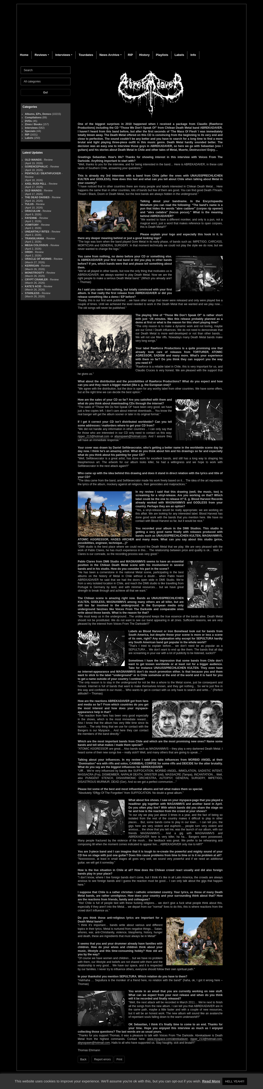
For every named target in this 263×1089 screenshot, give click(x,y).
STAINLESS (32, 293)
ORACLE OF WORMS (38, 258)
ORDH (29, 252)
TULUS (29, 204)
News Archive (109, 55)
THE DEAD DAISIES (37, 197)
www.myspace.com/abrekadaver (167, 1039)
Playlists (162, 55)
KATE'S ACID (33, 286)
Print (119, 1059)
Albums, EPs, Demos (38, 113)
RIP (130, 55)
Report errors (102, 1059)
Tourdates (86, 55)
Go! (45, 92)
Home (24, 55)
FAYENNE (31, 218)
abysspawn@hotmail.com (130, 436)
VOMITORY (32, 224)
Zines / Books (33, 124)
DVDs (28, 121)
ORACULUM (32, 210)
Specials (30, 131)
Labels (179, 55)
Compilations (33, 117)
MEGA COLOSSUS (36, 245)
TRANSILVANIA (34, 238)
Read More (211, 1081)
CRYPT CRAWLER (36, 279)
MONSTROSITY (34, 272)
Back (83, 1059)
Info (193, 55)
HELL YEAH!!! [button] (234, 1081)
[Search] (45, 70)
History (144, 55)
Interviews (62, 55)
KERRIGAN (32, 265)
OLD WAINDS (33, 159)
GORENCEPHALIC (36, 166)
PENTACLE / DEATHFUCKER (43, 173)
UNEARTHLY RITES (37, 231)
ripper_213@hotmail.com (93, 436)
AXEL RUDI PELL (35, 183)
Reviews (41, 55)
